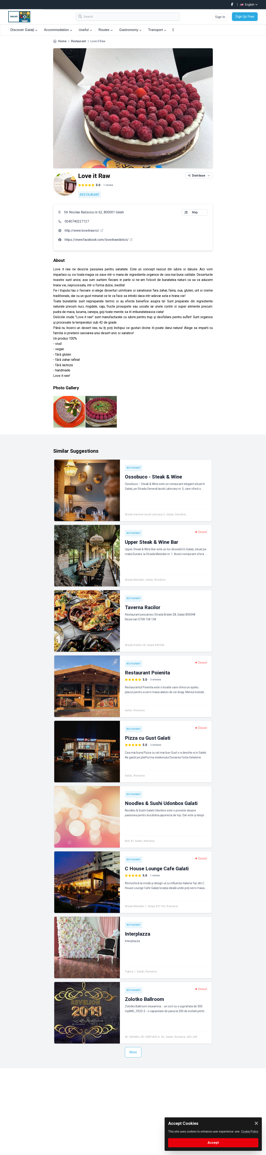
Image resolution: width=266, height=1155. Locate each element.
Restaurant (78, 41)
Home (62, 41)
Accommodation (58, 30)
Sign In (220, 17)
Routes (106, 30)
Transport (157, 30)
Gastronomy (130, 30)
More (133, 1052)
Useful (85, 30)
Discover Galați (23, 30)
